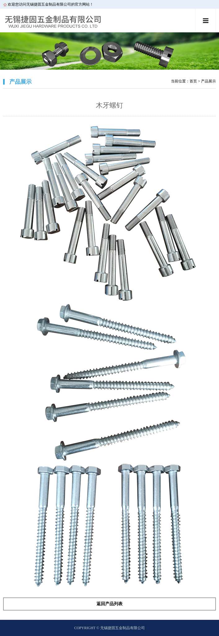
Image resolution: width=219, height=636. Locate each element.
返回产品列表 (109, 603)
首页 (193, 81)
